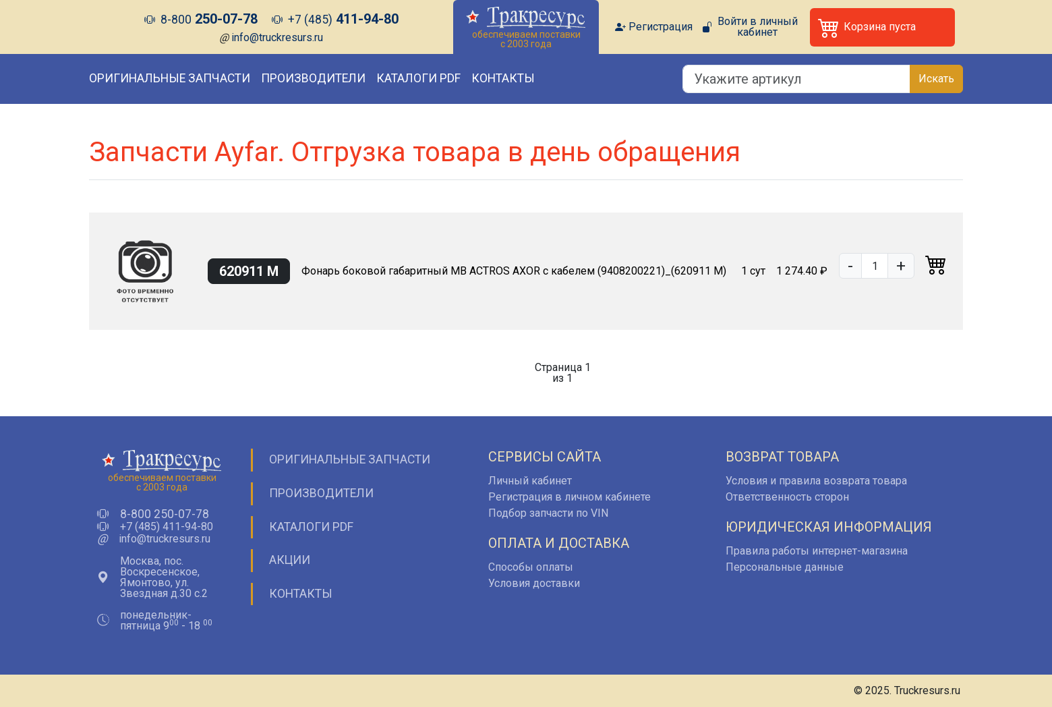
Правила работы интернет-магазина (817, 550)
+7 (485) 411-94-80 (166, 526)
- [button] (850, 265)
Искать (936, 78)
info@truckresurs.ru (277, 37)
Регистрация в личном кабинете (569, 496)
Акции (289, 560)
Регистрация (661, 27)
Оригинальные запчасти (169, 78)
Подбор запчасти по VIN (548, 513)
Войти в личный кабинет (758, 27)
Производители (313, 78)
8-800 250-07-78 (164, 515)
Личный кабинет (530, 480)
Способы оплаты (530, 567)
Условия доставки (534, 583)
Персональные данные (785, 567)
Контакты (503, 78)
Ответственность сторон (787, 496)
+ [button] (901, 265)
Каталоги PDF (418, 78)
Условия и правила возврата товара (816, 480)
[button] (882, 27)
